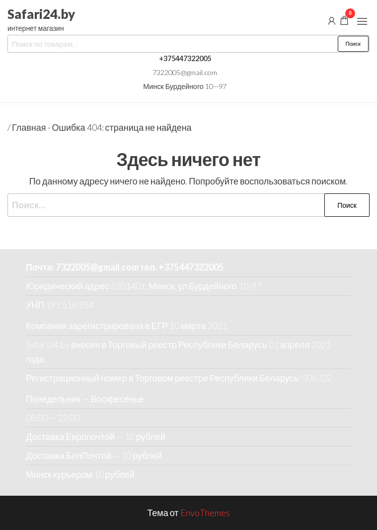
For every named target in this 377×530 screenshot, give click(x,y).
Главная (29, 127)
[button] (362, 21)
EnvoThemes (205, 512)
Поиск (353, 43)
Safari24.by (41, 14)
